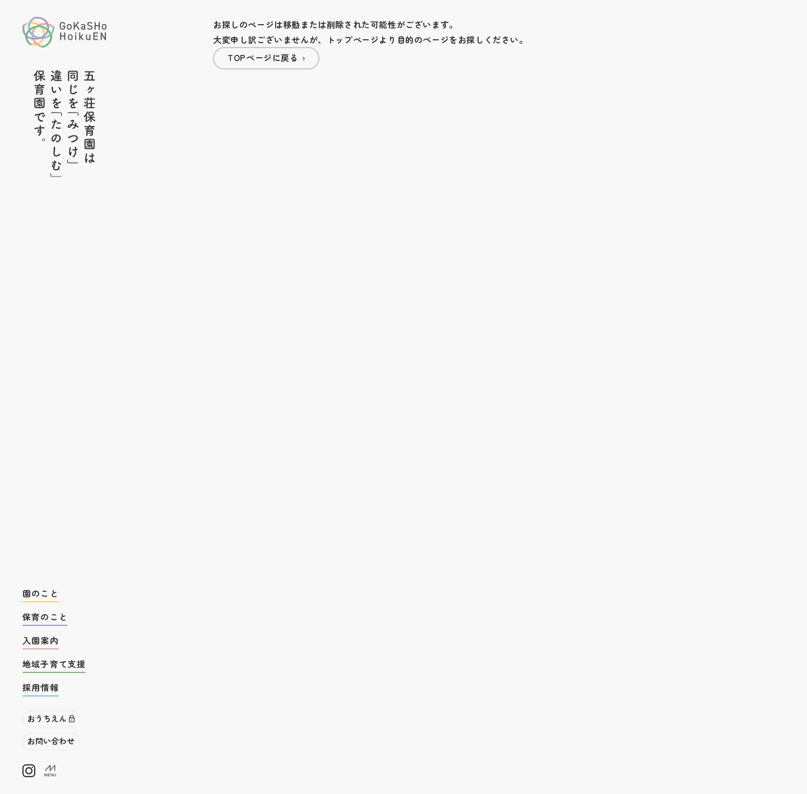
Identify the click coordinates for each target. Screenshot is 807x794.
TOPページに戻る (263, 57)
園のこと (40, 593)
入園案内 (40, 640)
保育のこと (45, 617)
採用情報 (40, 687)
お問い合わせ (51, 740)
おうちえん (47, 718)
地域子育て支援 (54, 664)
